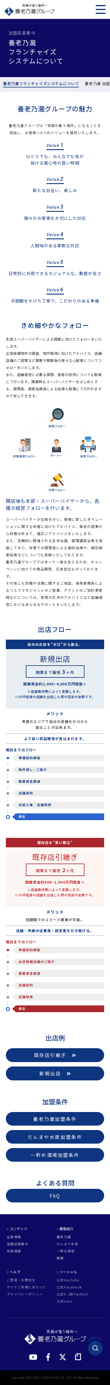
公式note (64, 1301)
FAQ (55, 1195)
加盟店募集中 (17, 1244)
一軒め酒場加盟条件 (55, 1154)
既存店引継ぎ (55, 1055)
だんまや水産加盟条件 (55, 1136)
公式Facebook (69, 1287)
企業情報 (14, 1236)
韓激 (60, 1258)
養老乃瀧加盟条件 (55, 1118)
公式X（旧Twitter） (73, 1294)
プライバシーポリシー (25, 1294)
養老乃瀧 (64, 1236)
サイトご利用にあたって (26, 1287)
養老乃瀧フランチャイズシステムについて (41, 84)
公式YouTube (68, 1280)
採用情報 (14, 1251)
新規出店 (55, 1073)
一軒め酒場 (66, 1251)
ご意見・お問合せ (21, 1280)
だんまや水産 (67, 1244)
